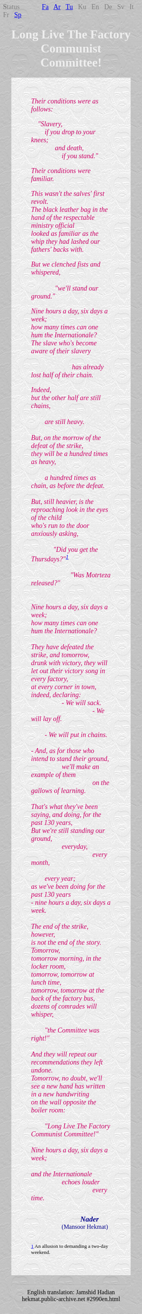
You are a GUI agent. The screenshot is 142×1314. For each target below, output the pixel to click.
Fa (45, 7)
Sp (18, 15)
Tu (69, 7)
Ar (57, 7)
